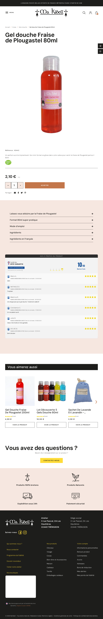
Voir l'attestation (16, 267)
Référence (9, 150)
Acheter (45, 185)
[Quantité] (14, 185)
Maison (49, 564)
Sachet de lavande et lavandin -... (79, 411)
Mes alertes (81, 571)
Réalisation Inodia (36, 616)
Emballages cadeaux (55, 575)
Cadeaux (50, 567)
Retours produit (83, 552)
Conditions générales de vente (63, 616)
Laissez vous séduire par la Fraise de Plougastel (33, 213)
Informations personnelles (87, 548)
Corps (49, 556)
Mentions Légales (47, 616)
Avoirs (79, 560)
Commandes (82, 556)
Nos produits (52, 544)
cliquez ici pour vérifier (23, 605)
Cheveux (50, 548)
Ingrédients (15, 232)
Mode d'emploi (17, 226)
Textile (49, 571)
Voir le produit (20, 425)
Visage (49, 552)
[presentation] (6, 402)
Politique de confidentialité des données (85, 616)
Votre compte (82, 544)
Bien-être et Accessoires (56, 560)
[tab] (51, 214)
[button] (51, 460)
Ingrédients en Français (21, 239)
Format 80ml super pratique (24, 220)
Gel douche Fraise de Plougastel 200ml (17, 411)
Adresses (80, 564)
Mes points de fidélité (85, 575)
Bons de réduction (84, 567)
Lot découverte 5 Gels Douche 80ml (47, 411)
